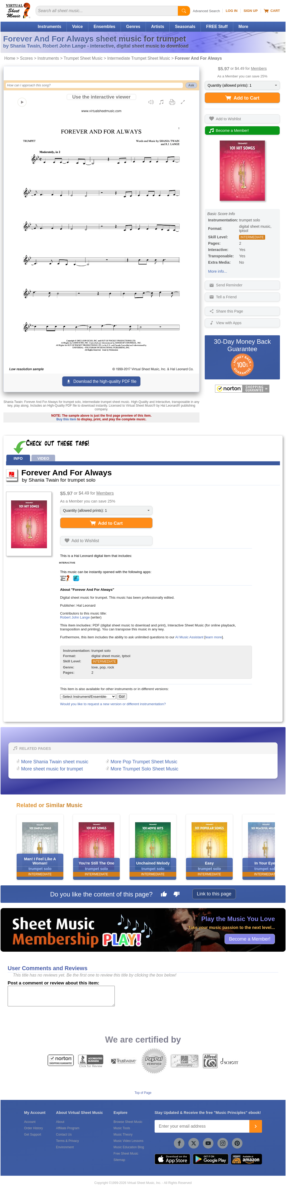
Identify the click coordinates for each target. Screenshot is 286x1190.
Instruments (49, 26)
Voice (77, 26)
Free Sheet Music (125, 1153)
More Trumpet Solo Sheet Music (144, 768)
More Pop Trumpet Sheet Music (144, 761)
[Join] (255, 1126)
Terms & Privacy (67, 1141)
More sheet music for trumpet (52, 768)
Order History (33, 1128)
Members (259, 68)
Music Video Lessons (128, 1141)
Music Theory (122, 1134)
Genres (133, 26)
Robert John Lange (75, 617)
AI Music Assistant (189, 637)
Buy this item (66, 419)
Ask (191, 85)
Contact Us (64, 1134)
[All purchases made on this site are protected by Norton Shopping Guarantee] (242, 389)
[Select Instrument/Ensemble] (88, 696)
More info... (217, 271)
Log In (231, 11)
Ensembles (104, 26)
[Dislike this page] (176, 895)
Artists (157, 26)
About (60, 1122)
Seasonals (185, 26)
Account (29, 1122)
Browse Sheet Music (127, 1122)
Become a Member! (249, 938)
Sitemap (119, 1160)
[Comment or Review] (61, 996)
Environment (65, 1147)
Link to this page (214, 893)
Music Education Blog (128, 1147)
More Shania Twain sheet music (54, 761)
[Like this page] (164, 895)
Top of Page (143, 1093)
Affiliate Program (67, 1128)
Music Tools (121, 1128)
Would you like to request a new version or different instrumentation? (113, 704)
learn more (213, 637)
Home (9, 58)
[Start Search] (184, 11)
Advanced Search (206, 11)
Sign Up (251, 11)
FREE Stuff (216, 26)
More (243, 26)
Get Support (32, 1134)
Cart (272, 11)
